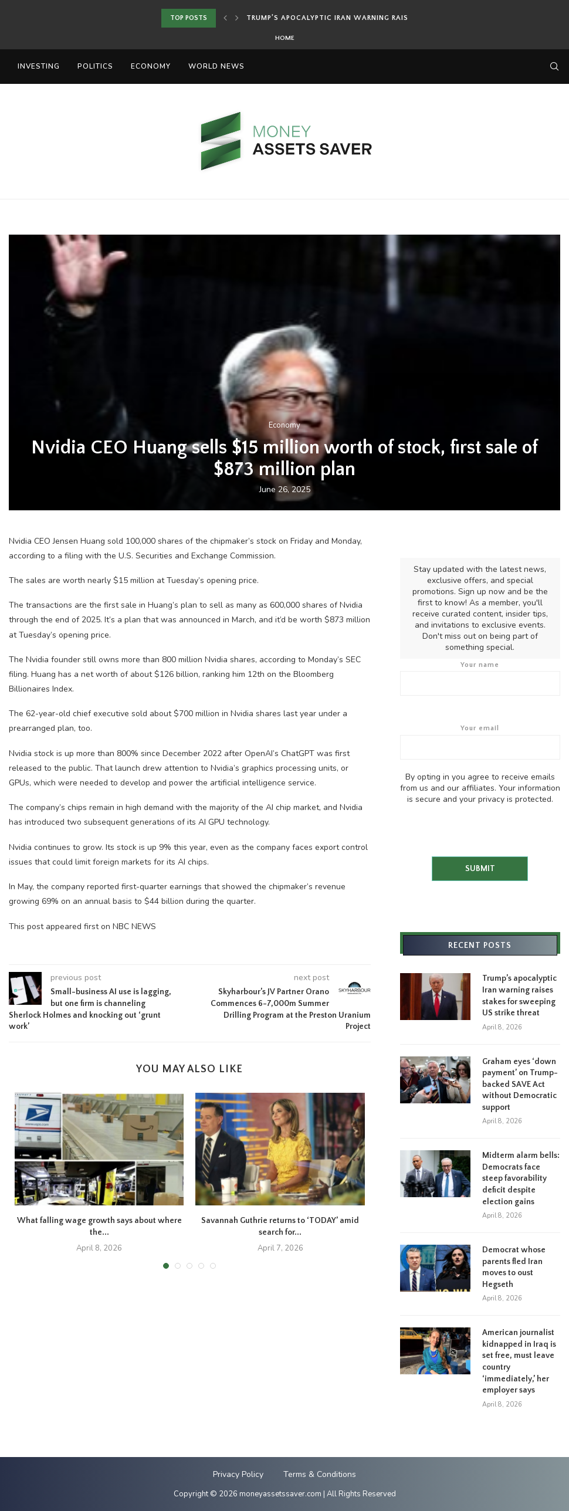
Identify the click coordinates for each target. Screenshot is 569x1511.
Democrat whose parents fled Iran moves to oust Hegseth (514, 1267)
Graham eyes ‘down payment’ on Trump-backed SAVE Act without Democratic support (520, 1084)
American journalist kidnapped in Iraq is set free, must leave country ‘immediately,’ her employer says (519, 1360)
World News (216, 66)
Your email (480, 741)
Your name (480, 678)
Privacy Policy (238, 1473)
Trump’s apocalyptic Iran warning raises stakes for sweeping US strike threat (519, 995)
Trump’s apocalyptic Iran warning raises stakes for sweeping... (379, 18)
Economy (151, 66)
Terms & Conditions (319, 1473)
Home (284, 38)
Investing (39, 66)
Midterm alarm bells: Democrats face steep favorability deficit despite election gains (521, 1177)
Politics (95, 66)
